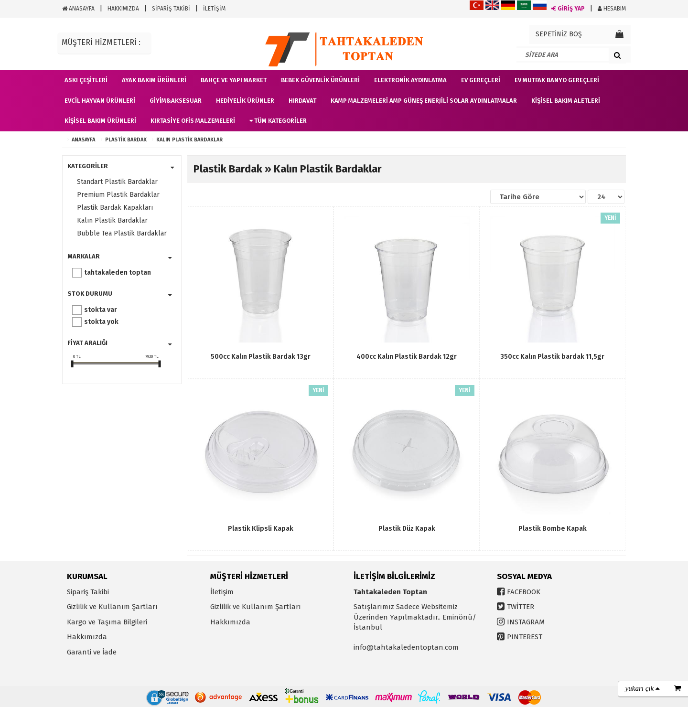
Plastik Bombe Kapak (552, 529)
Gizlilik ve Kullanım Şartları (112, 606)
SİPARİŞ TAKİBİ (171, 8)
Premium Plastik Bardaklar (118, 195)
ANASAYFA (78, 8)
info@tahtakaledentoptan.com (406, 647)
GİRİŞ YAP (568, 8)
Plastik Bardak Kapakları (115, 208)
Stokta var (100, 310)
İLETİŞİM (214, 8)
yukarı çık (642, 688)
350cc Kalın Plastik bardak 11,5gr (552, 357)
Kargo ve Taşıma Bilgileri (107, 622)
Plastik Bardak (126, 140)
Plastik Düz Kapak (406, 529)
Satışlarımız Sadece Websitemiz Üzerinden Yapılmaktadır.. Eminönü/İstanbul (415, 617)
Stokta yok (101, 322)
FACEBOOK (523, 592)
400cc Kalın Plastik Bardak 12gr (406, 357)
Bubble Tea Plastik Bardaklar (122, 233)
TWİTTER (520, 606)
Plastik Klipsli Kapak (260, 529)
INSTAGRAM (526, 622)
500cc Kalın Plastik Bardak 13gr (261, 357)
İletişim (222, 592)
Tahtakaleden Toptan (117, 272)
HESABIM (612, 8)
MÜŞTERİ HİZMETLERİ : (101, 42)
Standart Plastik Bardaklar (117, 182)
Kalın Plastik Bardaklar (189, 140)
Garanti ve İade (92, 652)
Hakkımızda (87, 636)
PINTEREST (524, 636)
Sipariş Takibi (88, 592)
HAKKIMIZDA (123, 8)
